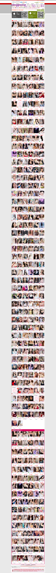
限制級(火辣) (17, 7)
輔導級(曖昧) (21, 7)
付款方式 (37, 3)
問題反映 (42, 3)
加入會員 (27, 3)
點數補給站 (17, 3)
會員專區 (23, 3)
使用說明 (32, 3)
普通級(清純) (26, 7)
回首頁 (13, 3)
